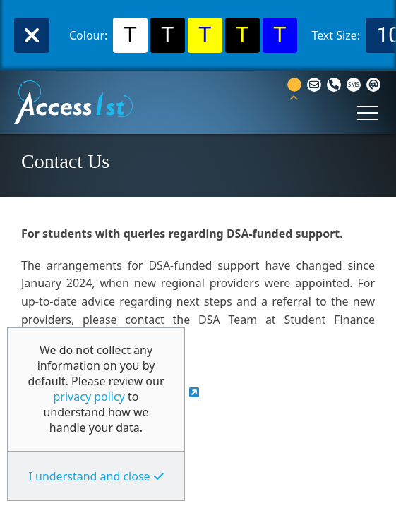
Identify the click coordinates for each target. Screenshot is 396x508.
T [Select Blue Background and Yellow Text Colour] (280, 35)
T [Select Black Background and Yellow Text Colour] (242, 35)
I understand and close (89, 476)
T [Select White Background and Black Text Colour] (130, 35)
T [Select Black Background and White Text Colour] (167, 35)
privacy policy (89, 396)
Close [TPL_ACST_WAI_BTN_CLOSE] (31, 35)
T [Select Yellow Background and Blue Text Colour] (205, 35)
